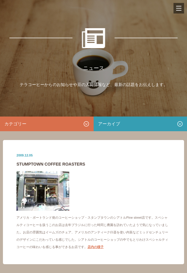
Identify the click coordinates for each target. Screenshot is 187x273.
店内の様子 (95, 247)
